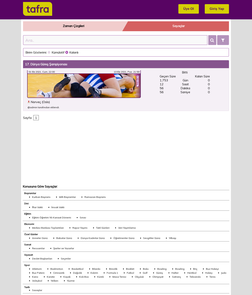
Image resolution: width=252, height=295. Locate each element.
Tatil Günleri (102, 227)
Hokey (208, 272)
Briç (195, 268)
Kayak (66, 276)
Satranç (176, 276)
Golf (145, 272)
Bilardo (96, 268)
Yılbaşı (172, 238)
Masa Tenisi (119, 276)
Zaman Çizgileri (73, 26)
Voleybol (37, 280)
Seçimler (66, 258)
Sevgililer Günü (151, 238)
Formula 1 (112, 272)
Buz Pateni (38, 272)
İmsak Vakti (57, 207)
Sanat (27, 244)
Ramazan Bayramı (95, 196)
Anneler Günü (40, 238)
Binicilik (113, 268)
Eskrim (94, 272)
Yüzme (71, 280)
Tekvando (195, 276)
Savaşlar (37, 290)
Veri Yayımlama (127, 227)
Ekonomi (29, 224)
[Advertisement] (126, 153)
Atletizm (37, 268)
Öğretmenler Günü (123, 238)
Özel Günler (31, 234)
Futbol (130, 272)
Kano (35, 276)
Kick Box (84, 276)
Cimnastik (58, 272)
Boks (146, 268)
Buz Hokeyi (212, 268)
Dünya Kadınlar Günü (93, 238)
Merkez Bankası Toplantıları (48, 227)
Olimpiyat (157, 276)
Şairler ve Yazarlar (63, 248)
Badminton (56, 268)
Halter (175, 272)
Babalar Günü (64, 238)
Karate (51, 276)
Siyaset (28, 254)
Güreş (159, 272)
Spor (27, 265)
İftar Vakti (37, 207)
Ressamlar (38, 248)
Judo (223, 272)
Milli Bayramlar (67, 196)
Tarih (27, 287)
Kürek (100, 276)
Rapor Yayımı (79, 227)
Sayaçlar (178, 26)
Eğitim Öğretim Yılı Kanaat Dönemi (51, 217)
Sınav (83, 217)
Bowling (162, 268)
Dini (26, 203)
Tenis (212, 276)
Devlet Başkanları (42, 258)
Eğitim (27, 213)
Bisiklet (130, 268)
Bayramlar (30, 193)
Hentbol (191, 272)
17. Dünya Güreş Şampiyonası (46, 64)
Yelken (54, 280)
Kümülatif (56, 52)
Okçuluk (139, 276)
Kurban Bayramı (41, 196)
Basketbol (77, 268)
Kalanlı (71, 52)
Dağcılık (77, 272)
